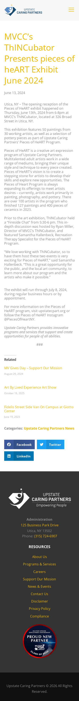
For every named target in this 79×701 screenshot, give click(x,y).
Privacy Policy (39, 608)
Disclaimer (39, 601)
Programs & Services (39, 564)
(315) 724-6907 (45, 536)
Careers (39, 571)
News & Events (39, 586)
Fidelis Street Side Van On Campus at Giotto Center (39, 409)
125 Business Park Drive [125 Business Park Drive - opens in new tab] (40, 525)
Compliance (39, 616)
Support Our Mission (39, 579)
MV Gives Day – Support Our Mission (33, 368)
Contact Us (39, 594)
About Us (39, 556)
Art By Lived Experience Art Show (30, 387)
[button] (71, 9)
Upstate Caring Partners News (49, 428)
